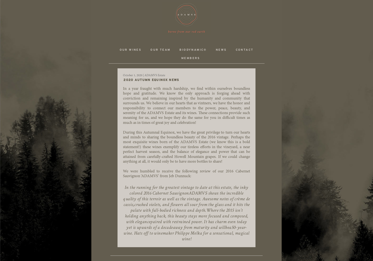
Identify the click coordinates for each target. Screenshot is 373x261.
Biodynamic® (192, 50)
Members (190, 58)
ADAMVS (186, 18)
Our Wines (131, 50)
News (221, 50)
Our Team (160, 50)
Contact (245, 50)
